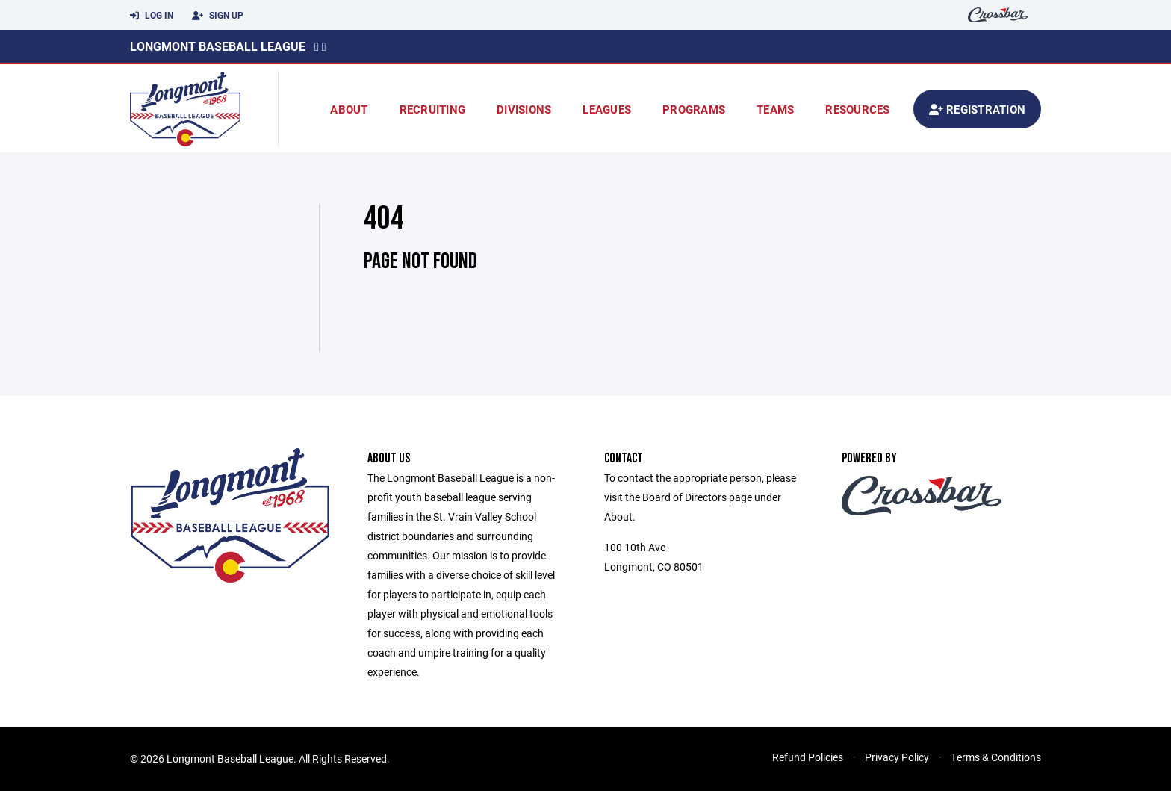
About (348, 109)
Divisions (524, 109)
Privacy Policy (897, 757)
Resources (857, 109)
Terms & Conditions (996, 757)
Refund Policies (807, 757)
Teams (775, 109)
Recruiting (433, 109)
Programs (693, 109)
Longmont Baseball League (217, 46)
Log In (151, 15)
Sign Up (217, 15)
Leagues (607, 109)
